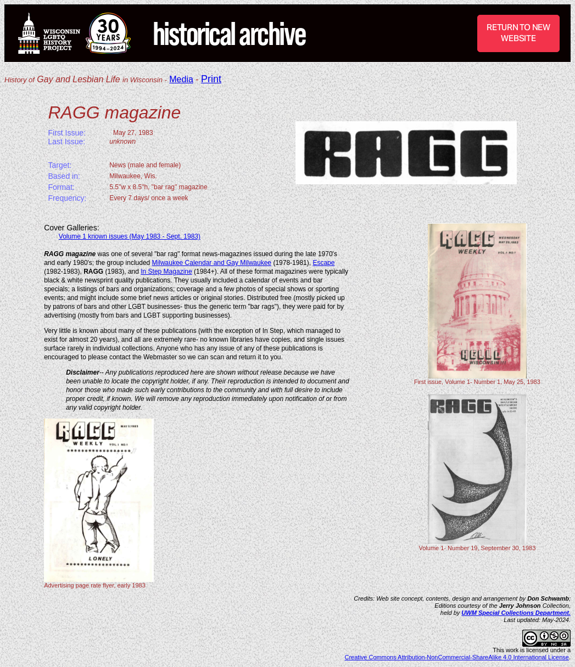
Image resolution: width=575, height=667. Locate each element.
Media (181, 79)
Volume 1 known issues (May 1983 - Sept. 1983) (129, 236)
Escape (323, 263)
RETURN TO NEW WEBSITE (518, 32)
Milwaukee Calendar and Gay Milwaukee (211, 263)
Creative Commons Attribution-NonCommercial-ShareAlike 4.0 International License (457, 657)
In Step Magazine (166, 271)
